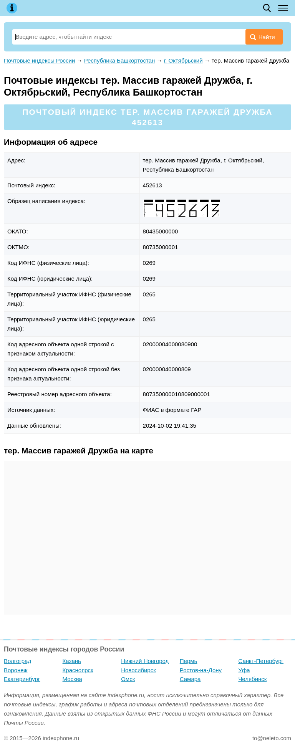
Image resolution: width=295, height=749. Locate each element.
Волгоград (17, 661)
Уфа (244, 670)
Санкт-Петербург (260, 661)
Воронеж (16, 670)
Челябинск (252, 679)
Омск (128, 679)
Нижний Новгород (145, 661)
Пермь (188, 661)
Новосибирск (138, 670)
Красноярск (78, 670)
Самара (190, 679)
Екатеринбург (22, 679)
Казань (72, 661)
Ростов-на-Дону (201, 670)
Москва (72, 679)
